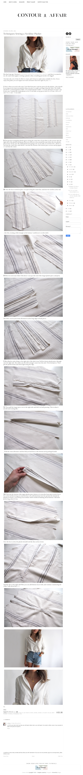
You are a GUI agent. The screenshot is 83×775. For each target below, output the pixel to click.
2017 (68, 162)
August (70, 174)
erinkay (9, 723)
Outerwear (68, 131)
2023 (68, 147)
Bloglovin (21, 2)
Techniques (16, 714)
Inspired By (68, 126)
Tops (21, 714)
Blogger (59, 772)
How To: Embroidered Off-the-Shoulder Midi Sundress (74, 196)
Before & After (69, 116)
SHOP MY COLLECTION (43, 2)
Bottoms (68, 118)
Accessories (68, 111)
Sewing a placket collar (44, 712)
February (71, 203)
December (71, 166)
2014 (68, 211)
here (49, 80)
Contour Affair (25, 772)
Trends (67, 141)
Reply (8, 728)
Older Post (60, 756)
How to (21, 712)
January (71, 205)
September (71, 171)
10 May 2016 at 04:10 (16, 723)
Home (5, 2)
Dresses (68, 122)
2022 (68, 149)
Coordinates (69, 120)
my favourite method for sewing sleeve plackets (34, 74)
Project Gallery (31, 2)
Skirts (67, 135)
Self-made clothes (28, 712)
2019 (68, 157)
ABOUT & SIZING (13, 2)
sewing (35, 712)
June (70, 179)
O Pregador (48, 772)
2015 (68, 208)
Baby (67, 113)
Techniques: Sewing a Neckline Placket (22, 34)
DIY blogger (10, 712)
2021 (68, 152)
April (70, 184)
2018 (68, 159)
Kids (67, 128)
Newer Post (5, 756)
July (70, 176)
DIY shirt (16, 712)
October (71, 169)
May (70, 181)
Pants (67, 133)
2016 (68, 164)
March (70, 200)
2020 (68, 154)
